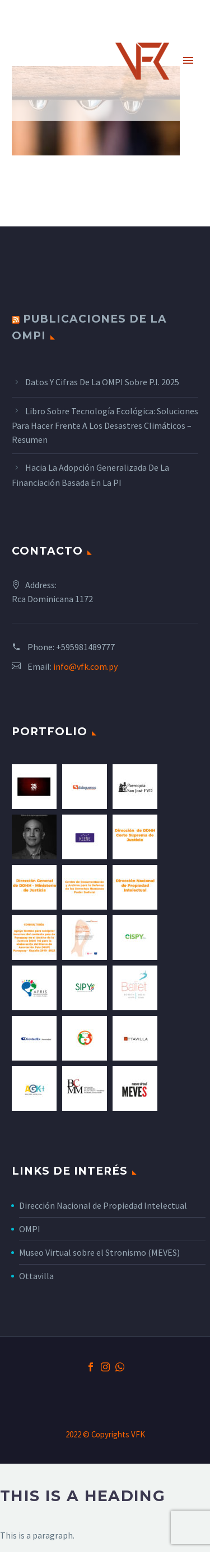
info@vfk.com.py (85, 666)
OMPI (29, 1228)
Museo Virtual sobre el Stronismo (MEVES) (99, 1252)
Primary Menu (188, 60)
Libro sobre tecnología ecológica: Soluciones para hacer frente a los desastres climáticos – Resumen (105, 425)
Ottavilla (36, 1275)
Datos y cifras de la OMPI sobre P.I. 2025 (102, 381)
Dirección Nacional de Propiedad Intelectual (103, 1205)
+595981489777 (85, 646)
